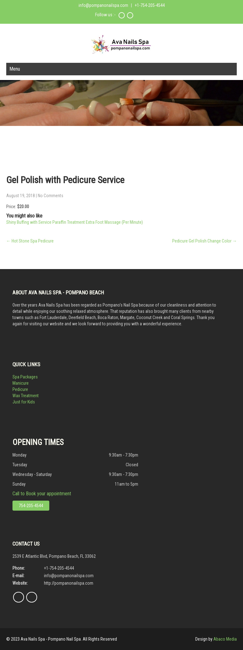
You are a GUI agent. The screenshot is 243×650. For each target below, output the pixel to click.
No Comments (50, 195)
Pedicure (20, 389)
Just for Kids (23, 401)
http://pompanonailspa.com (68, 583)
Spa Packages (25, 376)
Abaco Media (225, 639)
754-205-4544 (31, 505)
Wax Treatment (25, 395)
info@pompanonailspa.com (103, 5)
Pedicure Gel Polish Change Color (204, 240)
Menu (14, 69)
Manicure (20, 383)
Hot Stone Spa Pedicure (30, 240)
